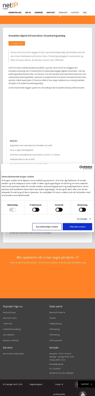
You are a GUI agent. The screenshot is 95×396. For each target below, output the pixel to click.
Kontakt (51, 12)
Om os (28, 12)
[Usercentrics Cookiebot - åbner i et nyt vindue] (81, 167)
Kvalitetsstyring (55, 320)
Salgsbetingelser (35, 381)
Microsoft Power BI (57, 309)
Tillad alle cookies (77, 226)
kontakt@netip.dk (56, 361)
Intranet (52, 315)
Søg (84, 12)
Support (75, 12)
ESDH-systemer (55, 337)
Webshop (63, 12)
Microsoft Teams (10, 315)
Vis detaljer (82, 219)
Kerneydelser (15, 12)
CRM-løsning (54, 332)
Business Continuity (11, 337)
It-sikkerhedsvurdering (12, 326)
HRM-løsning (54, 326)
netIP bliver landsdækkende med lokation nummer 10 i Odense (35, 152)
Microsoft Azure (9, 309)
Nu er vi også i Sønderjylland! (21, 147)
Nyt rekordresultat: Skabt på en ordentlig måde (28, 161)
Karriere (39, 12)
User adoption (8, 332)
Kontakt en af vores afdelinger (61, 370)
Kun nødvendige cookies (47, 226)
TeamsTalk (7, 320)
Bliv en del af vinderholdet (13, 350)
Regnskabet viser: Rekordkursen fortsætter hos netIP (31, 142)
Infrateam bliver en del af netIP (22, 156)
